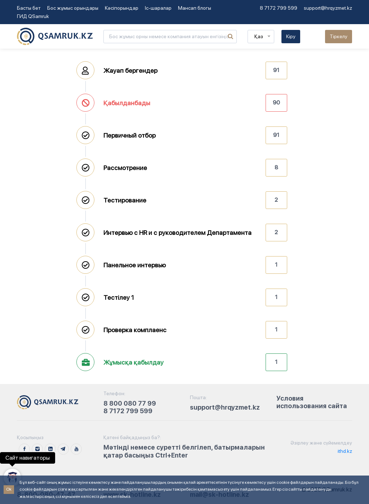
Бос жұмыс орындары (72, 8)
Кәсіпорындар (121, 8)
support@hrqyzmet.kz (328, 8)
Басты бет (29, 8)
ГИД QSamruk (33, 16)
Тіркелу (338, 36)
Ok (9, 489)
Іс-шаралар (158, 8)
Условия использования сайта (311, 402)
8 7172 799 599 (278, 8)
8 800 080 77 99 (129, 403)
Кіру (290, 36)
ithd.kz (344, 451)
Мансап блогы (194, 8)
